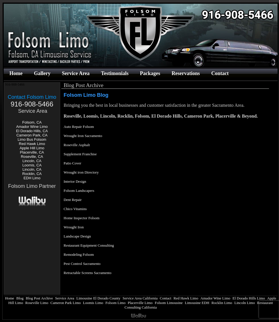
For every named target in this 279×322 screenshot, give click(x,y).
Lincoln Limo (244, 303)
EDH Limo (31, 178)
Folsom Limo (116, 303)
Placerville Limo (140, 303)
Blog (19, 298)
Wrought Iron (74, 227)
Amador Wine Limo (32, 126)
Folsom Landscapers (79, 190)
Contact (220, 73)
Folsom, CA (32, 122)
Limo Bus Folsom (32, 139)
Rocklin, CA (32, 174)
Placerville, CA (32, 152)
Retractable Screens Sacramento (87, 273)
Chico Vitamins (75, 209)
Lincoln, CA (32, 161)
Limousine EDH (197, 303)
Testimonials (114, 73)
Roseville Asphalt (77, 145)
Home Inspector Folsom (82, 218)
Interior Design (75, 181)
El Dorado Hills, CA (32, 131)
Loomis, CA (31, 165)
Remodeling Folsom (79, 254)
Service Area (76, 73)
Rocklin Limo (221, 303)
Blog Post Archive (39, 298)
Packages (150, 73)
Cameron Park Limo (65, 303)
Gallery (42, 73)
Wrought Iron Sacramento (83, 136)
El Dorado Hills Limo (249, 298)
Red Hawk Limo (32, 144)
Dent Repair (73, 200)
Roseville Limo (36, 303)
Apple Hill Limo (32, 148)
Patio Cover (72, 163)
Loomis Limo (93, 303)
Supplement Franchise (80, 154)
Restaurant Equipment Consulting (89, 245)
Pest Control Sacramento (82, 263)
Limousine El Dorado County (98, 298)
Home (16, 73)
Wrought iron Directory (81, 172)
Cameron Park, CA (31, 135)
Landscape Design (77, 236)
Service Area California (140, 298)
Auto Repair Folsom (79, 126)
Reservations (185, 73)
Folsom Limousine (169, 303)
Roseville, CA (32, 156)
